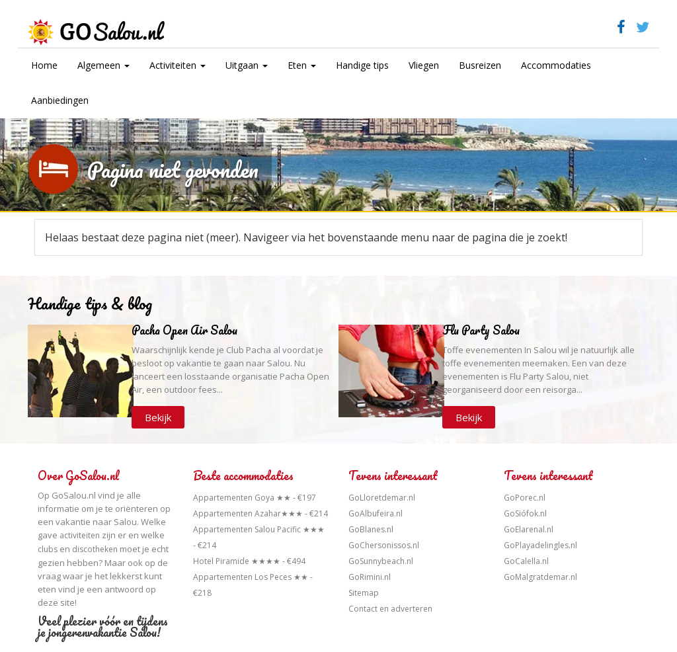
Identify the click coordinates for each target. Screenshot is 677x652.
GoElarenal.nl (528, 529)
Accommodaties (556, 65)
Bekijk (158, 417)
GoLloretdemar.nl (381, 497)
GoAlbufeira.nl (375, 513)
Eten (302, 65)
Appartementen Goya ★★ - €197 (254, 497)
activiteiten (80, 535)
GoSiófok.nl (525, 513)
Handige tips (362, 65)
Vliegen (424, 65)
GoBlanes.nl (370, 529)
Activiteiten (177, 65)
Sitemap (363, 592)
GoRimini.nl (369, 577)
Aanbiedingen (60, 100)
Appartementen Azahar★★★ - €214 (260, 513)
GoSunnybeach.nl (380, 561)
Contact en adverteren (390, 608)
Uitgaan (246, 65)
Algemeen (103, 65)
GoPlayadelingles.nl (540, 545)
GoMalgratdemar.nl (540, 577)
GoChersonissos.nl (383, 545)
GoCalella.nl (526, 561)
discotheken (95, 549)
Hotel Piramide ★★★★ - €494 (249, 561)
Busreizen (480, 65)
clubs (48, 549)
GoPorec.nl (524, 497)
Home (44, 65)
